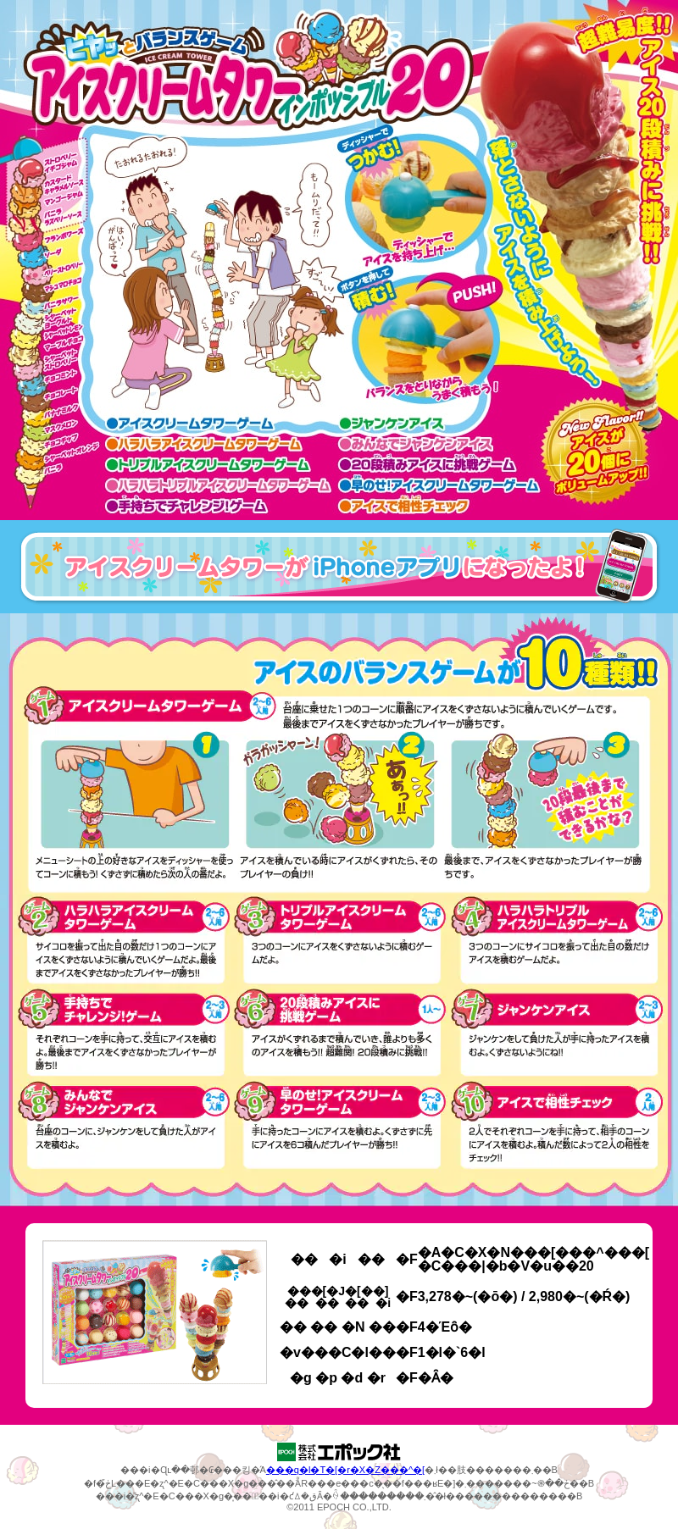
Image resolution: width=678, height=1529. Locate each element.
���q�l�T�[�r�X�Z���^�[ (345, 1470)
